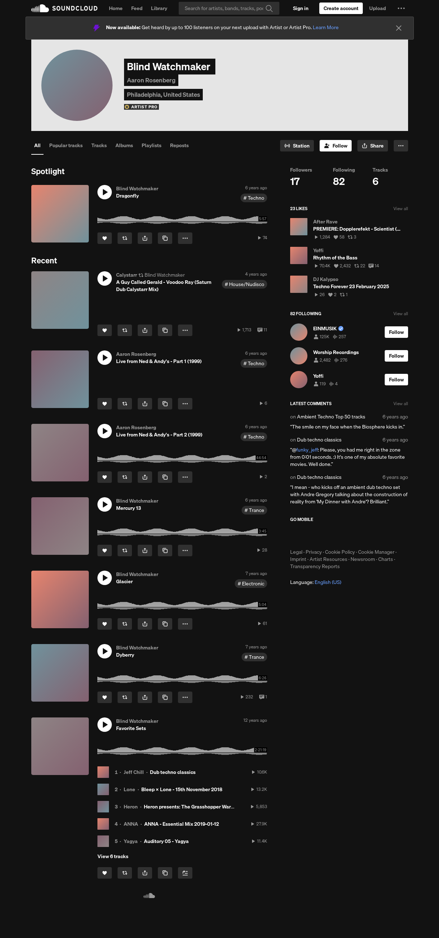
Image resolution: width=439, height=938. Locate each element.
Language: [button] (315, 582)
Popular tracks (66, 145)
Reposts (179, 145)
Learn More (326, 27)
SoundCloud (64, 8)
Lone (129, 789)
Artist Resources (328, 559)
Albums (124, 145)
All (37, 145)
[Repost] (125, 238)
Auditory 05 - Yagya (166, 841)
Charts (385, 559)
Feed (136, 8)
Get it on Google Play (360, 535)
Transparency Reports (315, 566)
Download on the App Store (311, 535)
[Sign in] (301, 8)
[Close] (399, 28)
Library (159, 8)
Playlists (151, 145)
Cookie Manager (376, 552)
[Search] (229, 8)
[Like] (104, 238)
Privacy (314, 552)
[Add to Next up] (185, 873)
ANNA (131, 824)
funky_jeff (307, 450)
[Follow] (336, 145)
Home (116, 8)
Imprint (298, 559)
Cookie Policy (340, 552)
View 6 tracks (112, 856)
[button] (401, 8)
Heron (131, 807)
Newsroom (363, 559)
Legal (296, 552)
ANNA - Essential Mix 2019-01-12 (181, 824)
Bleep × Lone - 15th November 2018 (181, 789)
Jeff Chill (134, 772)
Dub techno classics (173, 772)
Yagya (131, 841)
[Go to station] (297, 145)
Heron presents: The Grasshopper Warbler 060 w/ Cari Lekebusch (218, 807)
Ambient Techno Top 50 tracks (331, 417)
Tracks (99, 145)
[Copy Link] (165, 238)
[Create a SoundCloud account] (341, 8)
